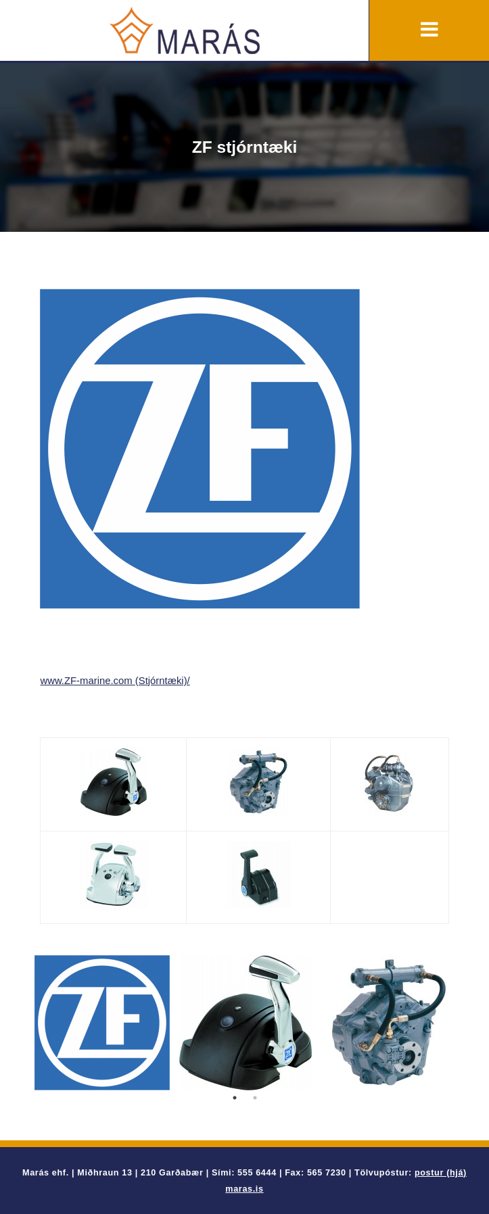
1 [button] (234, 1097)
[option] (102, 1022)
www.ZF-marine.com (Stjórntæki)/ (114, 680)
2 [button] (255, 1097)
